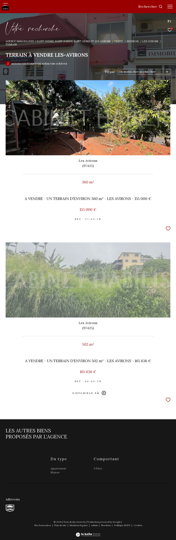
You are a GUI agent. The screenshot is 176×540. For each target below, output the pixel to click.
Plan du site (60, 525)
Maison (55, 472)
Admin (94, 525)
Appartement (58, 468)
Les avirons (150, 41)
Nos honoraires (43, 525)
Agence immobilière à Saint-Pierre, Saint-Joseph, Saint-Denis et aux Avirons (58, 41)
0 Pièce (98, 468)
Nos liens (106, 525)
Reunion (133, 41)
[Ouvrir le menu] (170, 6)
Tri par (110, 71)
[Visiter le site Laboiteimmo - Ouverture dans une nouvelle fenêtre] (88, 532)
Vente (118, 41)
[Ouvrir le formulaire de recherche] (150, 6)
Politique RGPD (122, 525)
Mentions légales (79, 525)
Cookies (138, 525)
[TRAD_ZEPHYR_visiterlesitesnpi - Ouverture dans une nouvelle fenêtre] (10, 508)
